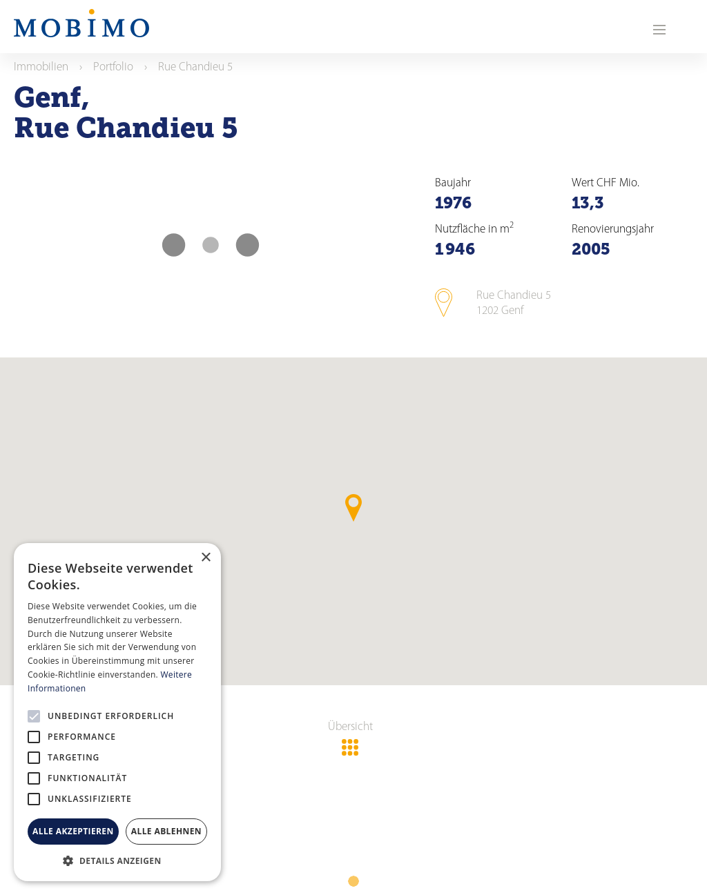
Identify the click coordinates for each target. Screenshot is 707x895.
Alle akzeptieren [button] (73, 831)
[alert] (117, 712)
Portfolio (113, 67)
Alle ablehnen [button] (166, 831)
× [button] (205, 558)
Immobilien (41, 67)
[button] (117, 860)
